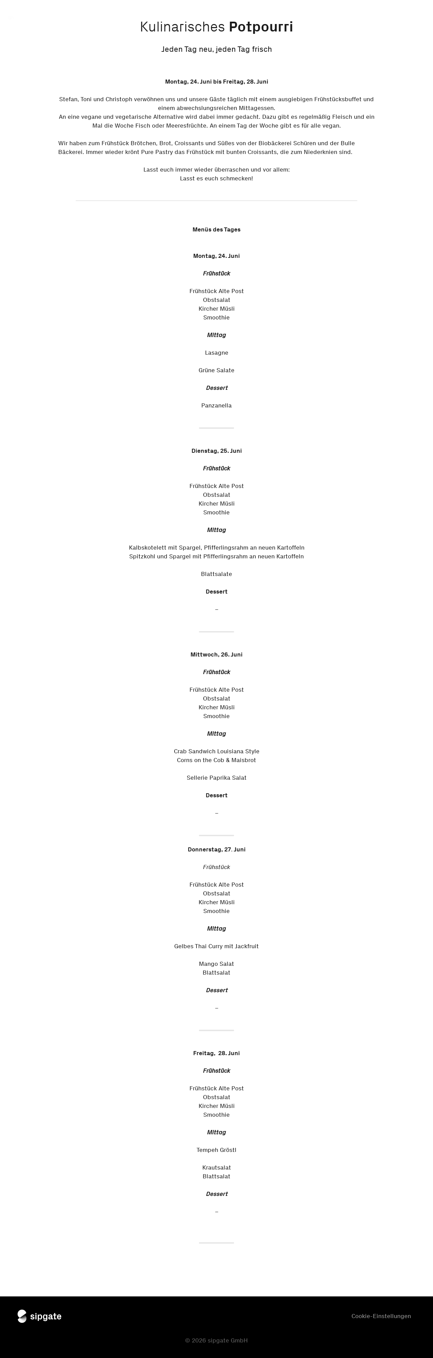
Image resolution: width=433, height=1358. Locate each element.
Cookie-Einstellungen (381, 1316)
